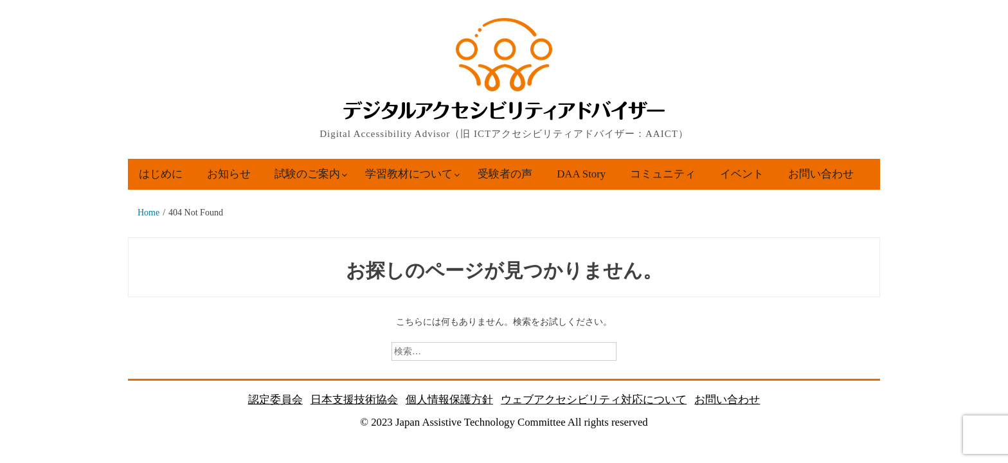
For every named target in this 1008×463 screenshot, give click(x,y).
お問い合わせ (821, 174)
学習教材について (409, 174)
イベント (742, 174)
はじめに (161, 174)
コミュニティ (663, 174)
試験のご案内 (307, 174)
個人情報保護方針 (449, 400)
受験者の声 (505, 174)
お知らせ (229, 174)
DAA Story (581, 174)
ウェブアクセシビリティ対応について (594, 400)
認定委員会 (275, 400)
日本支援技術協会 (354, 400)
